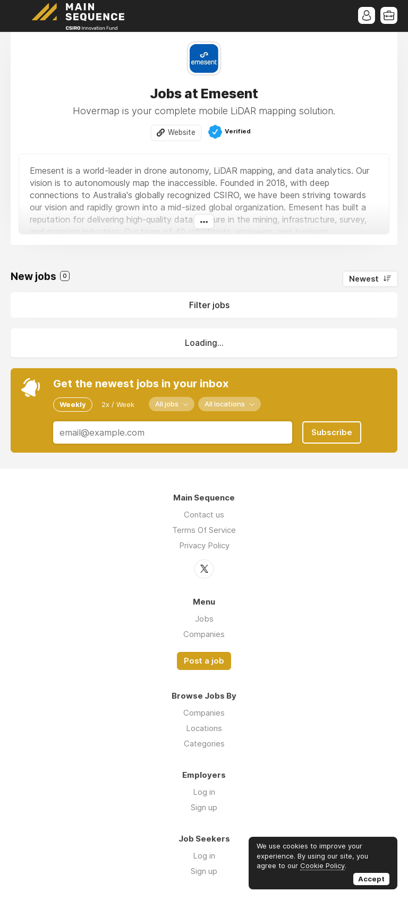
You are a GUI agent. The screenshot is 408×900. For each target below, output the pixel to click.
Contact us (204, 515)
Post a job (204, 661)
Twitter (204, 569)
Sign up (204, 807)
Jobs (204, 619)
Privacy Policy (204, 545)
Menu (19, 16)
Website (182, 132)
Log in (204, 792)
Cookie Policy (322, 865)
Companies (204, 634)
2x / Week (117, 404)
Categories (204, 743)
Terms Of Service (204, 530)
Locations (204, 728)
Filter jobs (209, 305)
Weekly (73, 404)
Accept (371, 878)
